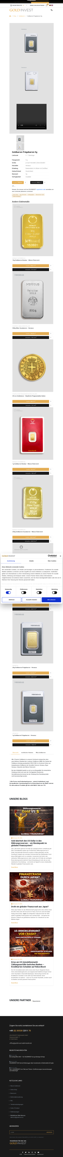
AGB (21, 1154)
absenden (49, 1132)
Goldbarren (22, 16)
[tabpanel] (31, 768)
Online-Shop (13, 1089)
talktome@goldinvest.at (16, 1117)
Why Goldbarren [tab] (41, 752)
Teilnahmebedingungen (16, 1104)
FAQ (11, 1100)
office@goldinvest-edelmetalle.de (20, 1043)
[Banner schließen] (60, 556)
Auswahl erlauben (31, 599)
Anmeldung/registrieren (37, 5)
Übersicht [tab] (15, 752)
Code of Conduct (14, 1108)
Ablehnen (11, 599)
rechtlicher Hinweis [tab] (27, 752)
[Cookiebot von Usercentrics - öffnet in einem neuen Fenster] (49, 556)
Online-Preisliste (17, 5)
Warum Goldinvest (15, 1086)
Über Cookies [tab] (52, 561)
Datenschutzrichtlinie (29, 1154)
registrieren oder (41, 189)
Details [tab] (31, 561)
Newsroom (13, 1093)
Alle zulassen (51, 599)
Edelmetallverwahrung (16, 1097)
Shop (14, 16)
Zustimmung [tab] (11, 561)
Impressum (40, 1154)
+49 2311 (20, 1030)
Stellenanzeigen (14, 1112)
